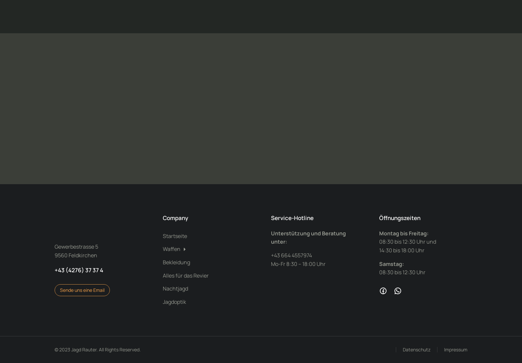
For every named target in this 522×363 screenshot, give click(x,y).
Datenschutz (416, 349)
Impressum (455, 349)
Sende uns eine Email (82, 290)
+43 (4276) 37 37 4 (79, 270)
